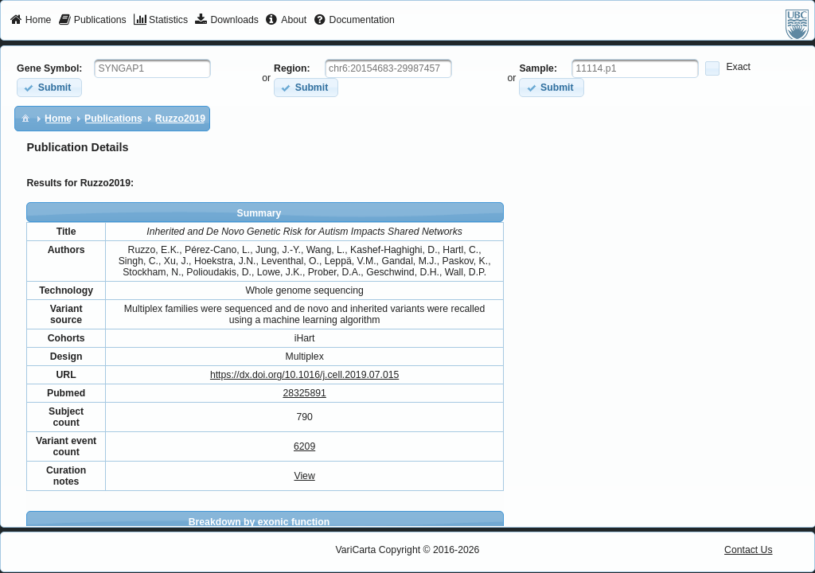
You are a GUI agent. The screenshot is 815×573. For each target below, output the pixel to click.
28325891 (304, 393)
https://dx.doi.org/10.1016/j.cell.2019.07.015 (304, 374)
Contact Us (748, 549)
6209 (304, 446)
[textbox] (152, 68)
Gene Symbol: (49, 68)
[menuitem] (30, 21)
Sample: (538, 68)
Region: (292, 68)
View (304, 475)
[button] (49, 87)
